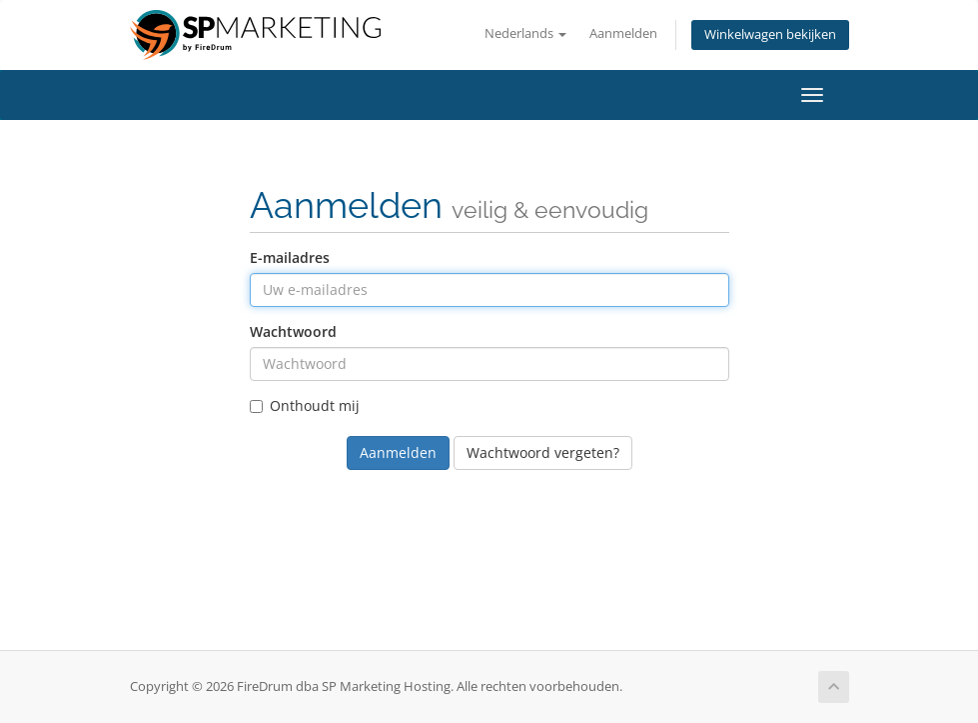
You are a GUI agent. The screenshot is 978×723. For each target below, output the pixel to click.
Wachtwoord (293, 331)
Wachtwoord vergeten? (543, 452)
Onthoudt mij (305, 405)
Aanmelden (623, 33)
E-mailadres (290, 257)
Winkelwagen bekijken (770, 34)
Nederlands (525, 33)
